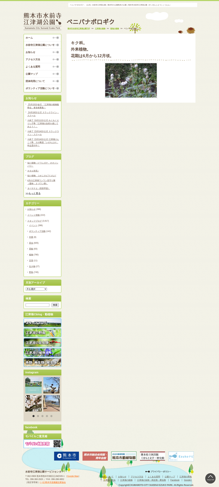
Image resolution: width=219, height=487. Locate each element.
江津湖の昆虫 (109, 480)
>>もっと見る (33, 193)
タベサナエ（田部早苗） (38, 188)
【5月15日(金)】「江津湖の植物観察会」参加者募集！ (43, 106)
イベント (33, 225)
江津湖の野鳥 (185, 476)
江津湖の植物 (126, 480)
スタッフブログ (34, 221)
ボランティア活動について (40, 88)
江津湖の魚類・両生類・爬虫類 (151, 480)
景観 (31, 249)
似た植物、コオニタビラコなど (41, 175)
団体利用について (35, 81)
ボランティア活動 (37, 231)
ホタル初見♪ (33, 171)
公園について (107, 476)
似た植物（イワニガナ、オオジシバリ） (42, 164)
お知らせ (30, 52)
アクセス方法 (33, 59)
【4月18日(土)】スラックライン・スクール (43, 114)
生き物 (32, 266)
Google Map (72, 476)
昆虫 (31, 243)
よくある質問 (33, 66)
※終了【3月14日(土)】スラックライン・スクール (43, 133)
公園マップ (32, 73)
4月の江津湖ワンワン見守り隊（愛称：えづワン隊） (41, 182)
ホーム (29, 37)
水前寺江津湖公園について (40, 45)
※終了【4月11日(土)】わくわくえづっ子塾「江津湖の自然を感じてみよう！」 (43, 123)
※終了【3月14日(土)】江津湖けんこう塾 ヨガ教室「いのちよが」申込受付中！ (43, 142)
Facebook (174, 480)
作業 (31, 237)
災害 (31, 260)
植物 (31, 254)
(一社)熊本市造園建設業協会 (53, 482)
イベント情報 (33, 215)
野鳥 (31, 272)
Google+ (188, 480)
